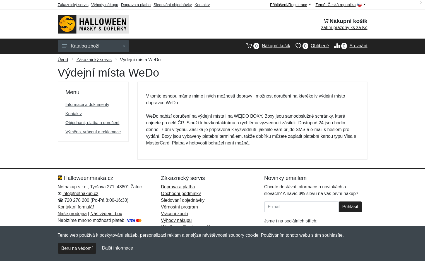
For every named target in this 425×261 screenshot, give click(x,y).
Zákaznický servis (73, 5)
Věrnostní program (179, 207)
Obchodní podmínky (181, 193)
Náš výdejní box (106, 213)
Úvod (63, 59)
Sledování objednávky (172, 5)
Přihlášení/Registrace (290, 5)
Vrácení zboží (174, 213)
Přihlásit (350, 206)
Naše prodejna (72, 213)
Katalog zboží (93, 46)
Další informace (117, 248)
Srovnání (348, 46)
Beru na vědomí (77, 248)
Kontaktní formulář (76, 207)
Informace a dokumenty (87, 104)
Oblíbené (309, 46)
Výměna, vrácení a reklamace (93, 131)
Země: (341, 5)
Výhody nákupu (104, 5)
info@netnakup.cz (80, 193)
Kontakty (202, 5)
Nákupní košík (265, 46)
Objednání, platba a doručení (92, 122)
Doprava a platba (136, 5)
